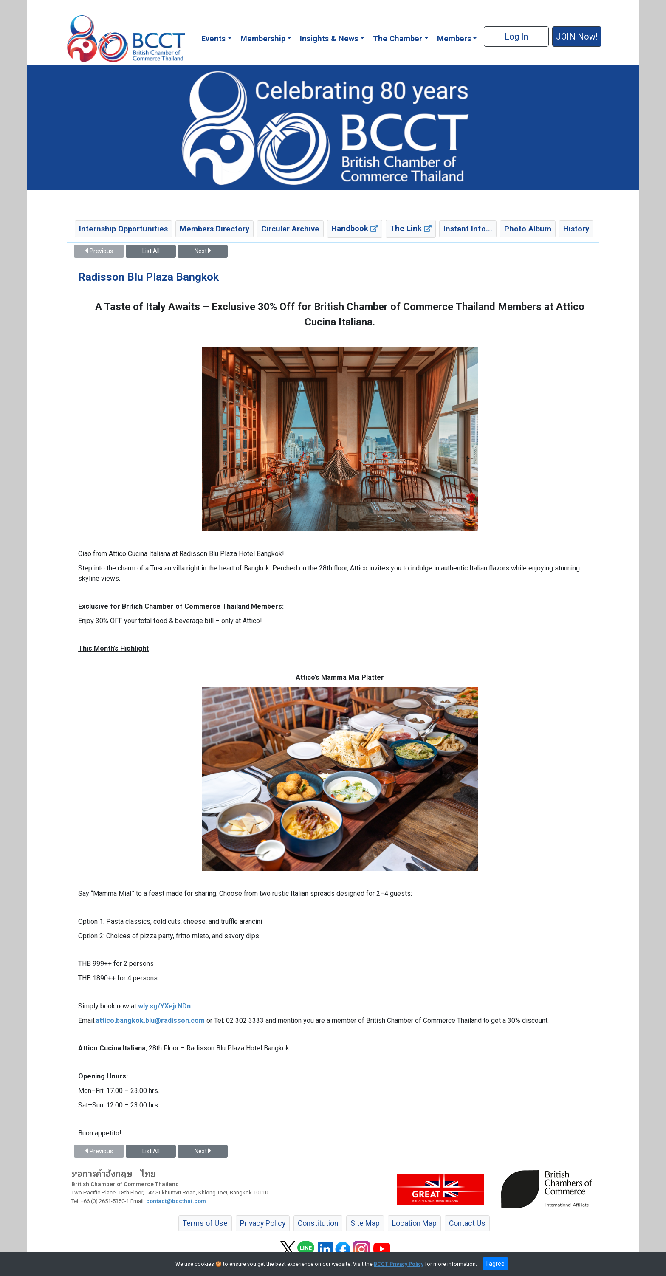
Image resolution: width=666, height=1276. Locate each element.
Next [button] (203, 251)
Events (213, 38)
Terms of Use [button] (205, 1223)
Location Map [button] (414, 1223)
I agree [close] (495, 1263)
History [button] (576, 228)
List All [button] (151, 251)
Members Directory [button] (214, 228)
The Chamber (397, 38)
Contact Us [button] (467, 1223)
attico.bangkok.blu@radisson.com (150, 1020)
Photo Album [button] (527, 228)
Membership (262, 38)
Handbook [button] (354, 228)
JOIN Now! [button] (577, 36)
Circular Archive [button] (290, 228)
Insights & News (329, 38)
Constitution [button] (318, 1223)
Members (454, 38)
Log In (516, 36)
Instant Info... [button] (467, 228)
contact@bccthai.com (176, 1201)
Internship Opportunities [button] (123, 228)
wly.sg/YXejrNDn (164, 1006)
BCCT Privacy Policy (398, 1264)
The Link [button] (411, 228)
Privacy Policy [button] (262, 1223)
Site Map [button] (365, 1223)
